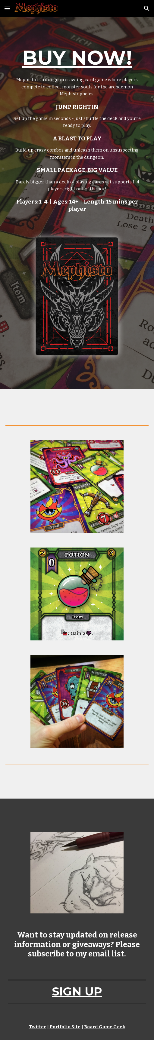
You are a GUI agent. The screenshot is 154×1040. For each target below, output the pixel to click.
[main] (77, 128)
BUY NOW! (77, 57)
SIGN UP (77, 991)
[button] (7, 8)
